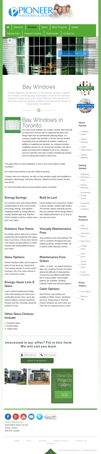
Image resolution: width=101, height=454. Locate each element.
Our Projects (86, 292)
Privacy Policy (61, 441)
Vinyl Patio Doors (85, 234)
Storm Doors (83, 255)
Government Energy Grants (86, 195)
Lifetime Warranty (84, 140)
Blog (29, 441)
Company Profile (85, 132)
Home (16, 441)
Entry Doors (85, 241)
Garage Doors (84, 247)
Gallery (43, 441)
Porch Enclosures (85, 273)
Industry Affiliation (84, 156)
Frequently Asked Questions (85, 206)
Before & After (84, 297)
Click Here (64, 395)
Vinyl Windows (84, 227)
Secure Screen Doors (83, 264)
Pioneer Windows (70, 450)
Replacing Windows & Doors (85, 177)
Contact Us (81, 441)
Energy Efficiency (85, 186)
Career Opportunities (86, 148)
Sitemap (50, 444)
